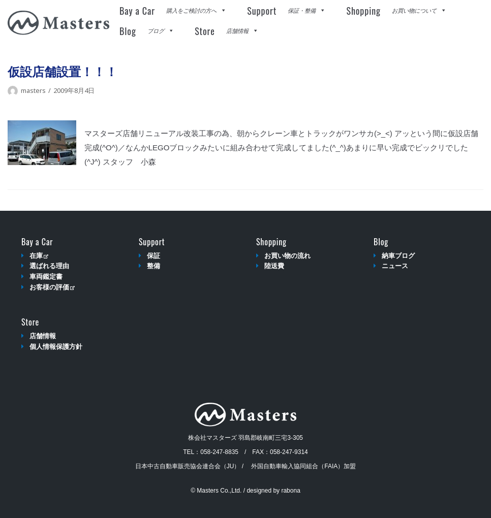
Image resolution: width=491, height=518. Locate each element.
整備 (153, 266)
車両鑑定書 (46, 276)
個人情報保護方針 (55, 346)
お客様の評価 (52, 287)
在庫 (38, 256)
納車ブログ (398, 256)
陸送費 (274, 266)
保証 (153, 256)
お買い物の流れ (287, 256)
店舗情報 (42, 336)
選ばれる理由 (49, 266)
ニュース (395, 266)
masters (33, 90)
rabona (290, 490)
